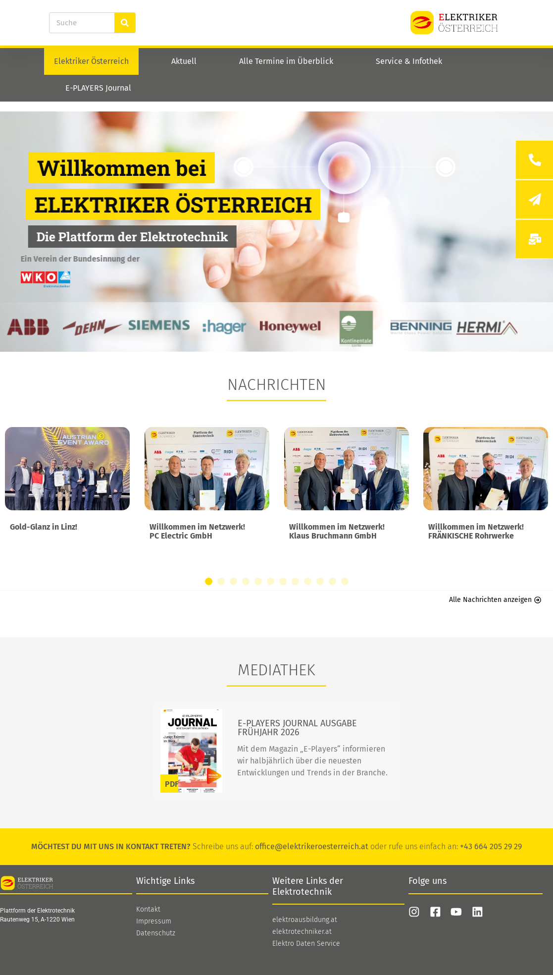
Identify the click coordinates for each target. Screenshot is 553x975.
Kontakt (148, 909)
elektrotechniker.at (302, 931)
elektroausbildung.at (304, 920)
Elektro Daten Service (306, 943)
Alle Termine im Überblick (286, 61)
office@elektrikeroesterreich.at (311, 846)
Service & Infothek (409, 61)
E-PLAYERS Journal (98, 88)
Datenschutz (155, 933)
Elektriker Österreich (91, 61)
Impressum (153, 921)
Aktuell (184, 61)
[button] (208, 581)
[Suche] (124, 23)
